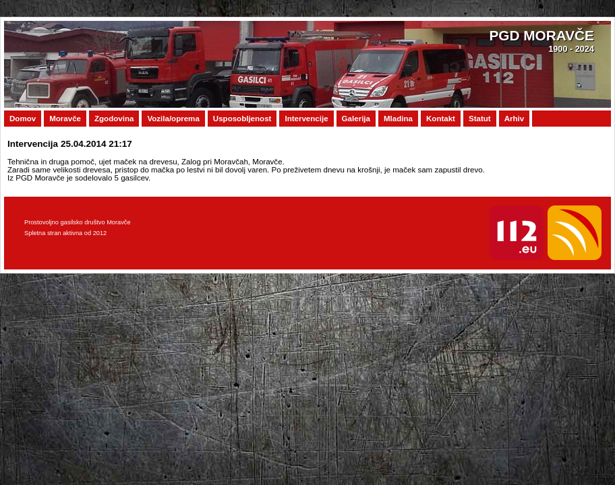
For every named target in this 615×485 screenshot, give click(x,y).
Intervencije (306, 119)
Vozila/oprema (173, 119)
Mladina (398, 119)
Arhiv (514, 119)
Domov (22, 119)
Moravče (65, 119)
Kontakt (440, 119)
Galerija (356, 119)
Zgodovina (114, 119)
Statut (480, 119)
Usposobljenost (242, 119)
